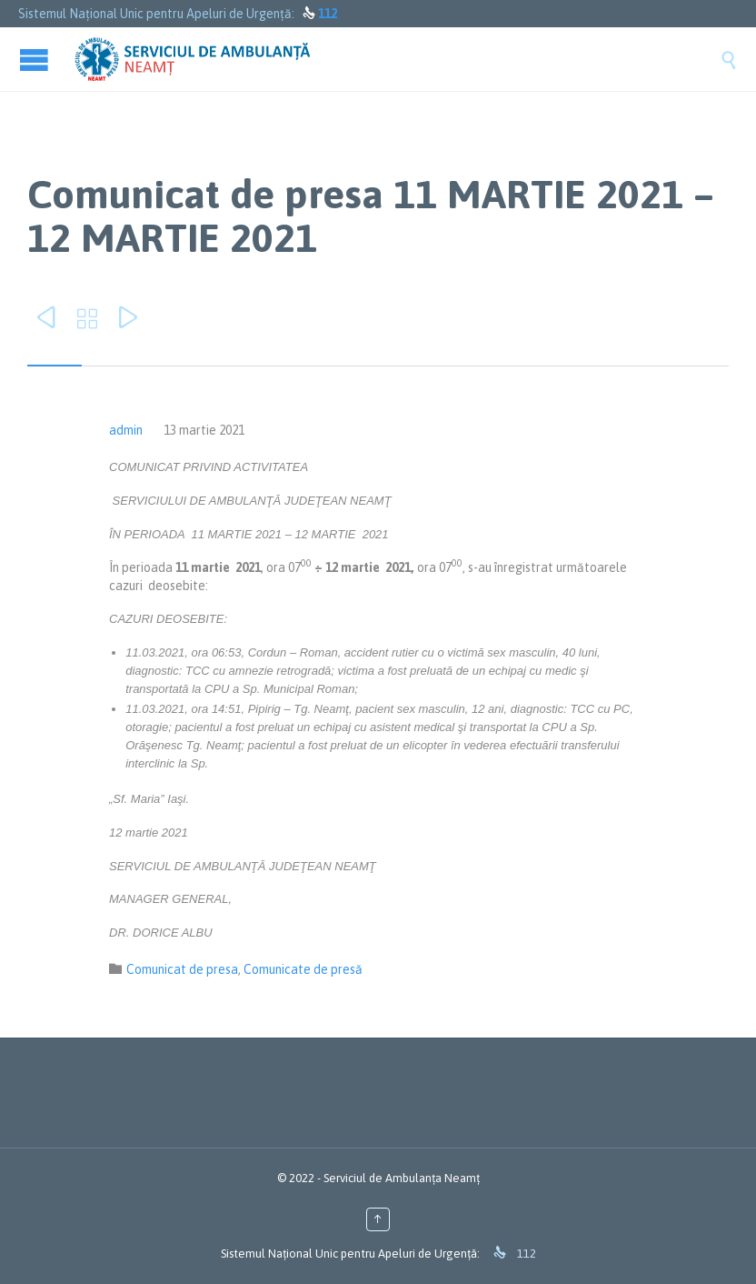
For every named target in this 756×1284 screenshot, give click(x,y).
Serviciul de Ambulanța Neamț (401, 1178)
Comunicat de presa (182, 969)
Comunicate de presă (303, 969)
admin (126, 430)
